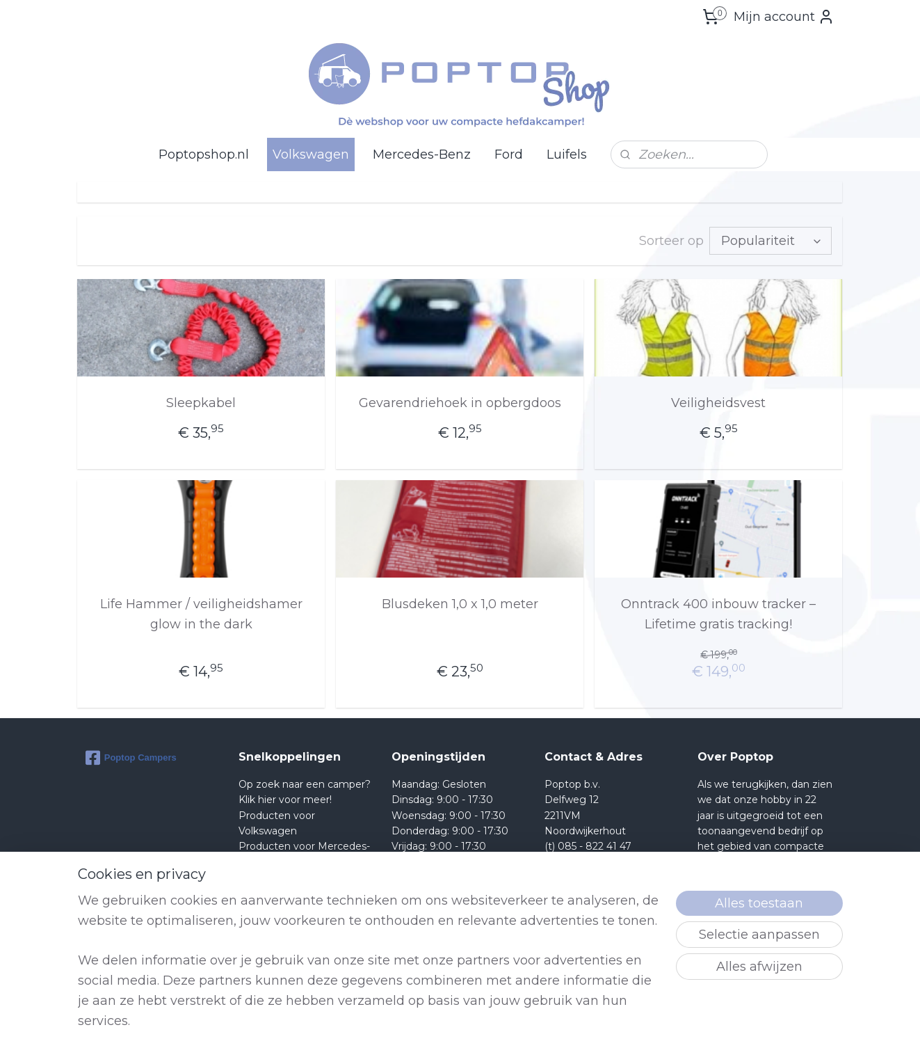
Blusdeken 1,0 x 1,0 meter (460, 604)
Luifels (567, 154)
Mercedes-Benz (422, 154)
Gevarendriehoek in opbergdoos (460, 403)
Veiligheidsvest (719, 403)
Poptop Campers (131, 757)
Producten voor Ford (289, 877)
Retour (256, 893)
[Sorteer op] (771, 241)
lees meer (780, 955)
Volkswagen (311, 154)
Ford (508, 154)
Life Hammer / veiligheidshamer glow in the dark (201, 614)
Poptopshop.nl (204, 154)
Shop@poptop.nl (600, 862)
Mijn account (784, 16)
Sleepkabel (201, 403)
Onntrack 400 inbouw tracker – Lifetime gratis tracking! (719, 614)
